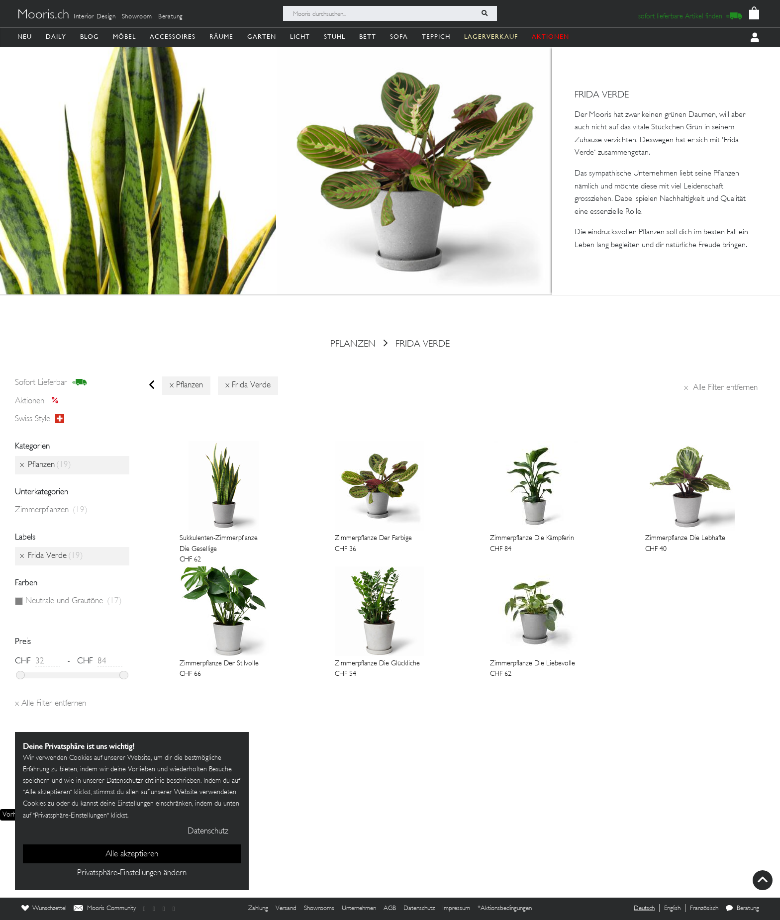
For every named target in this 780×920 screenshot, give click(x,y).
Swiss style (39, 419)
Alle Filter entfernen (721, 388)
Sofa (399, 36)
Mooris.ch (43, 15)
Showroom (137, 17)
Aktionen (39, 401)
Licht (300, 36)
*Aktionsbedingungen (505, 909)
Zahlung (258, 909)
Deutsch (644, 909)
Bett (367, 36)
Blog (89, 36)
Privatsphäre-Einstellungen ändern (132, 873)
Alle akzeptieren (131, 854)
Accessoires (172, 36)
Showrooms (319, 909)
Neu (24, 36)
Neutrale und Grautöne (73, 601)
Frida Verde (422, 344)
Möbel (124, 36)
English (672, 909)
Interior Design (95, 17)
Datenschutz (419, 909)
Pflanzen (353, 344)
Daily (56, 36)
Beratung (170, 17)
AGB (390, 909)
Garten (261, 36)
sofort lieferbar (51, 383)
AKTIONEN (550, 36)
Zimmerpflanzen (51, 510)
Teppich (436, 36)
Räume (221, 36)
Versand (286, 909)
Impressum (456, 909)
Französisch (704, 909)
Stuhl (334, 36)
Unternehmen (359, 909)
